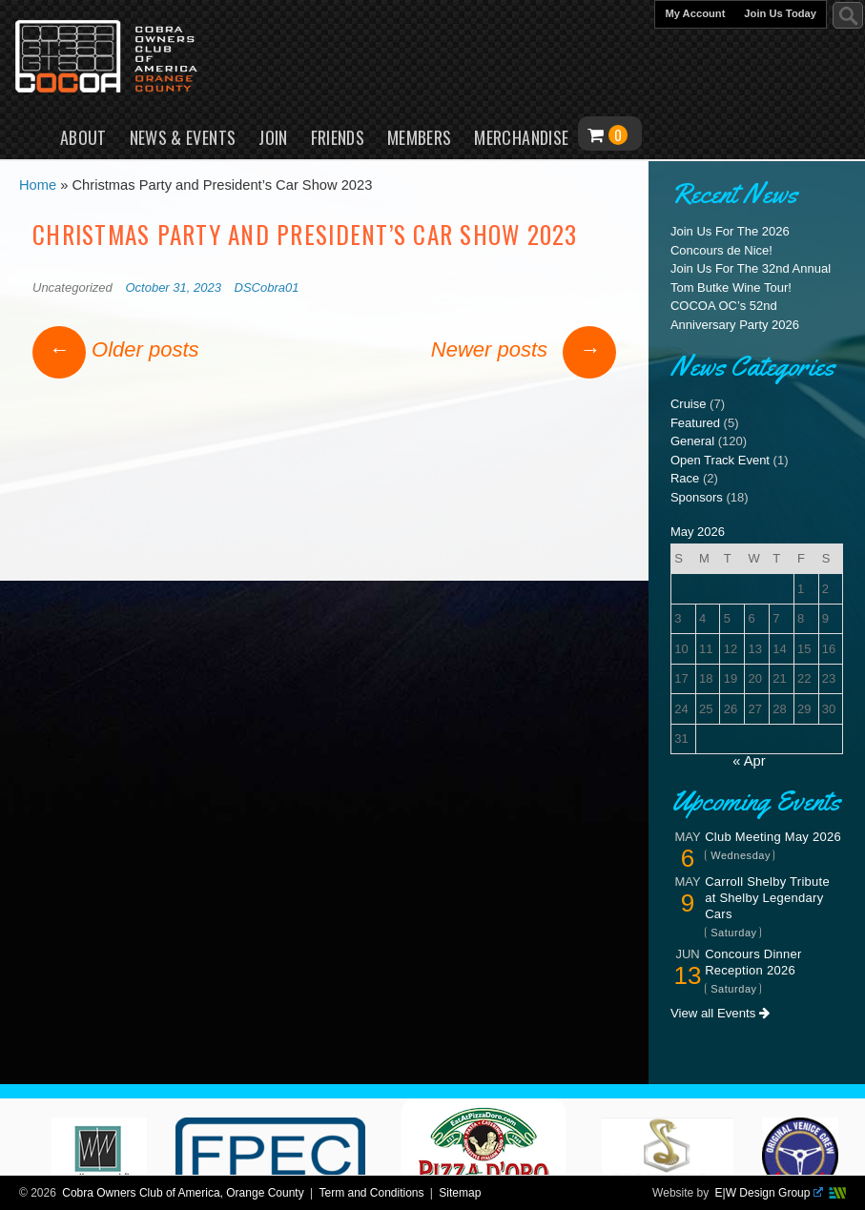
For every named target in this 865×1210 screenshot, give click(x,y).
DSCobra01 (267, 287)
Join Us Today (780, 13)
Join (272, 137)
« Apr (748, 761)
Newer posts (523, 349)
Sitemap (460, 1193)
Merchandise (521, 137)
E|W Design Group (769, 1193)
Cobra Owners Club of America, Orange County (182, 1193)
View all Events (720, 1013)
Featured (695, 423)
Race (684, 478)
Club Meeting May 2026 (773, 837)
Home (30, 133)
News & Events (183, 137)
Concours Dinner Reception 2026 (753, 962)
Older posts (115, 349)
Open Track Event (720, 460)
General (692, 441)
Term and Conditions (371, 1193)
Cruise (688, 404)
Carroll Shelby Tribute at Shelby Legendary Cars (767, 897)
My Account (695, 13)
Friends (338, 137)
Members (419, 137)
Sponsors (696, 497)
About (83, 137)
